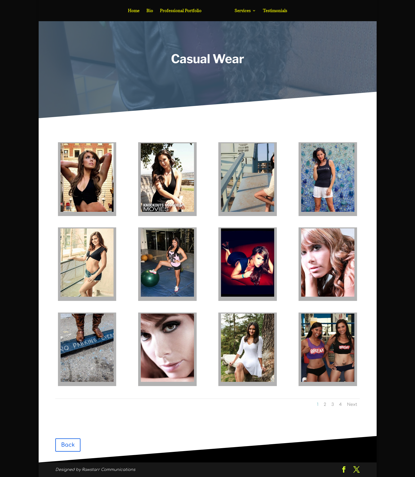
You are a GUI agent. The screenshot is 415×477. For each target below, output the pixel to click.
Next (352, 404)
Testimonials (275, 11)
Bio (149, 11)
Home (133, 11)
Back (68, 445)
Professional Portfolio (180, 11)
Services (242, 11)
